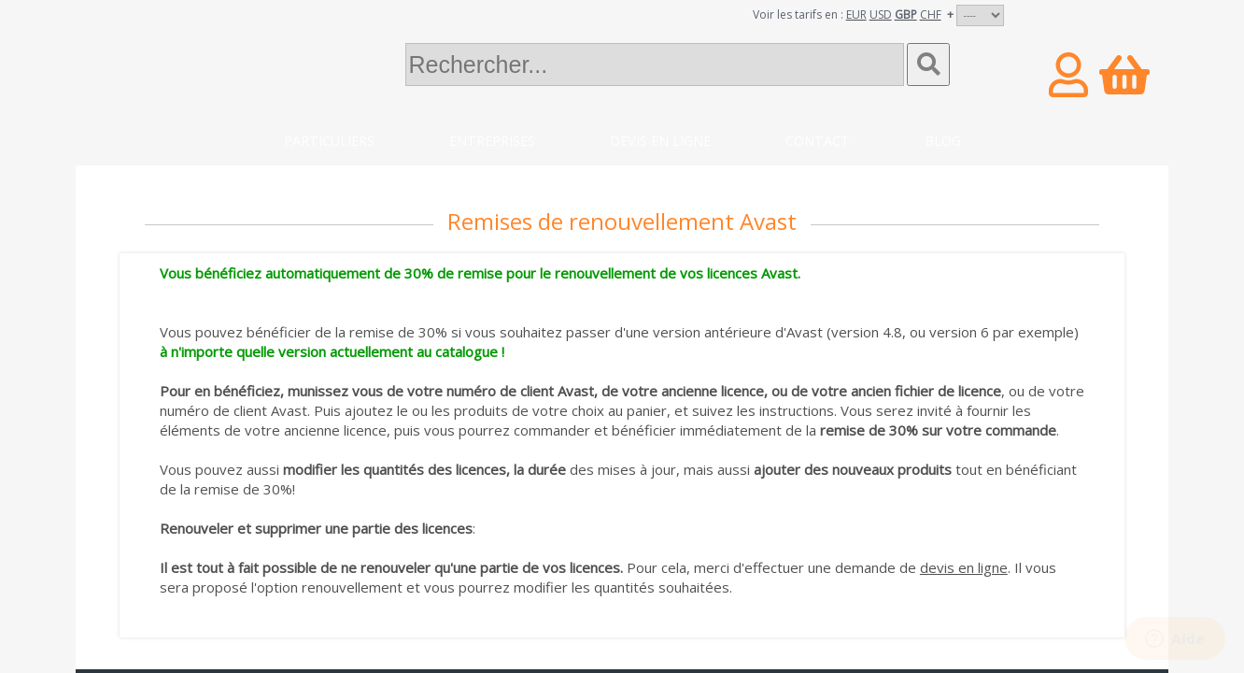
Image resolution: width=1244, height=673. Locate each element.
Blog (943, 141)
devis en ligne (964, 567)
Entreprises (492, 141)
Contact (817, 141)
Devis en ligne (660, 141)
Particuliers (329, 141)
